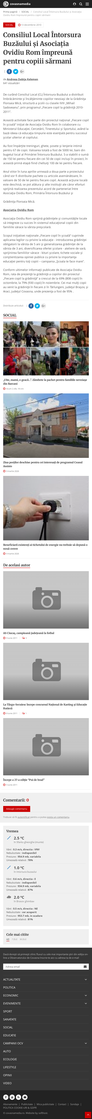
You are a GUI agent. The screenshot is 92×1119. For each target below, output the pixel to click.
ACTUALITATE (11, 979)
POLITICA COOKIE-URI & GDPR (20, 1107)
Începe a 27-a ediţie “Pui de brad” (23, 779)
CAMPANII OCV (13, 1043)
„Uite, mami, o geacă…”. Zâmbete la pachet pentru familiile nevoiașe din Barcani (45, 381)
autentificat (24, 817)
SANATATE (9, 1019)
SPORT (7, 1011)
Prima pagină (10, 11)
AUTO (7, 1051)
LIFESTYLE (9, 1067)
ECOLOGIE (10, 1059)
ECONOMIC (10, 995)
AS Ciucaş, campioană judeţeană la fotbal (28, 633)
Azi (7, 939)
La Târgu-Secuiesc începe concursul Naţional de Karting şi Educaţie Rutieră (45, 706)
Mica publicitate (45, 1104)
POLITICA (9, 987)
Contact (62, 1104)
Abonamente (10, 1104)
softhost (42, 1113)
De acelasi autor (16, 565)
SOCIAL (25, 11)
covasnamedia (17, 4)
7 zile (14, 939)
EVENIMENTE (12, 1003)
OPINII (7, 1075)
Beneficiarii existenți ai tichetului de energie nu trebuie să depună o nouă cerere (45, 546)
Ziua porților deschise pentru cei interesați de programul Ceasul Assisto (42, 464)
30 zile (23, 939)
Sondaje (74, 1104)
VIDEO (7, 1083)
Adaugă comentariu (16, 808)
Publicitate (27, 1104)
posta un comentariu (58, 817)
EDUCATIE (9, 1035)
